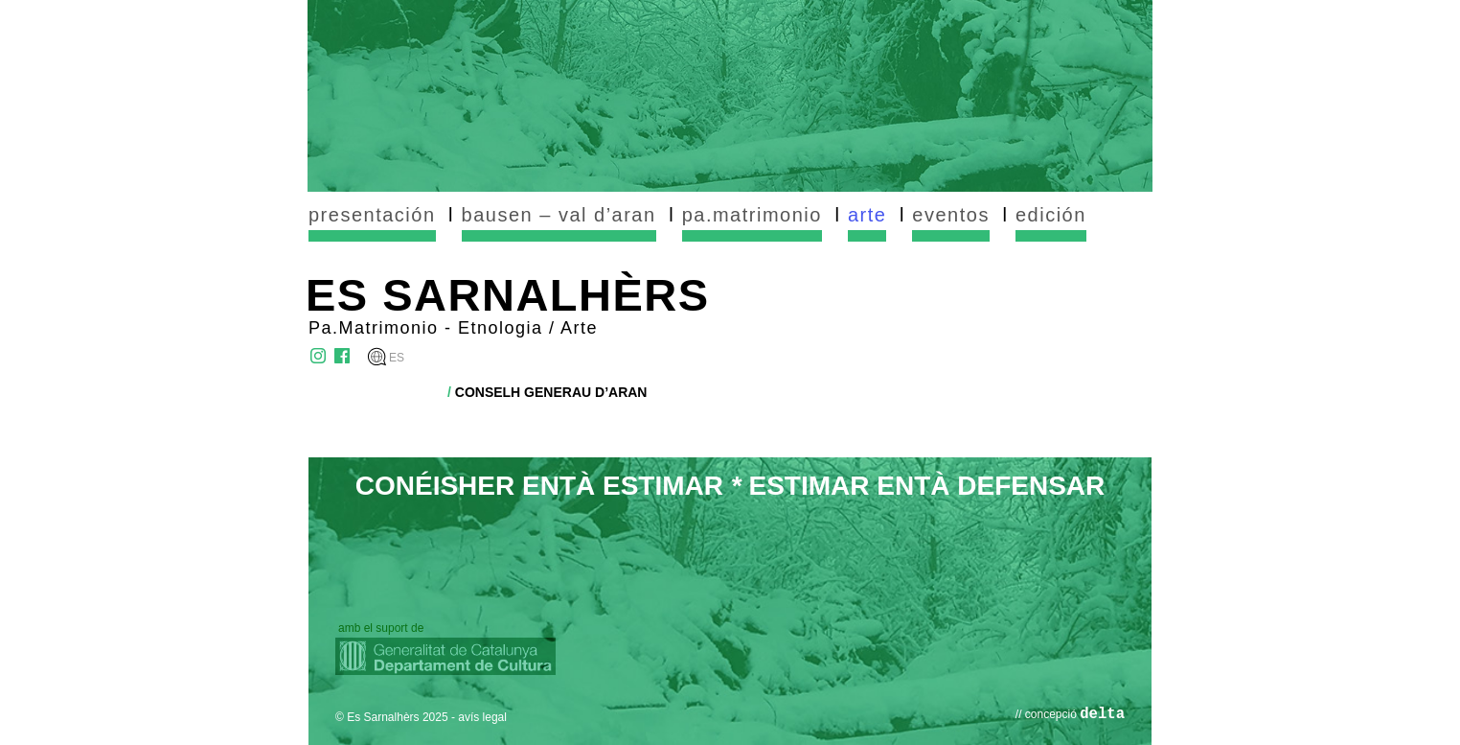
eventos (951, 214)
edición (1050, 214)
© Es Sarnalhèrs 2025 (391, 717)
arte (867, 214)
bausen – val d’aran (559, 214)
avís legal (482, 717)
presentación (372, 214)
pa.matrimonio (752, 214)
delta (1102, 714)
